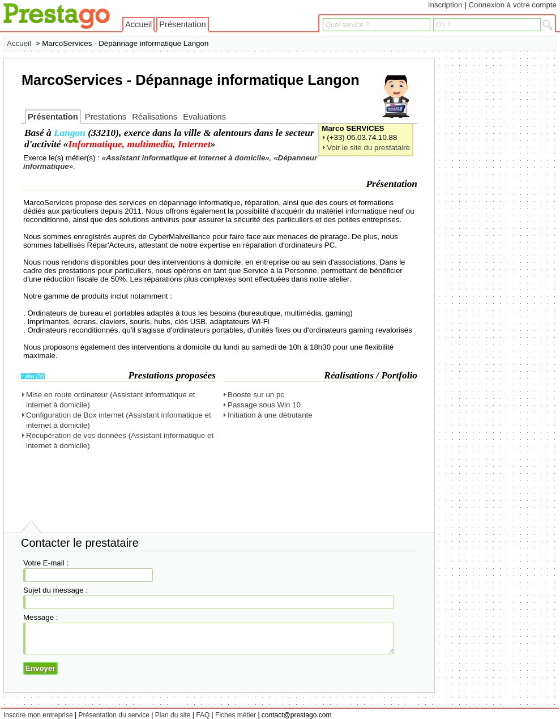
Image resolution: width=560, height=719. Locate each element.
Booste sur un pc (256, 394)
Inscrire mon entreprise (38, 715)
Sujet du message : (55, 590)
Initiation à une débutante (270, 415)
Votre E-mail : (46, 563)
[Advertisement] (511, 228)
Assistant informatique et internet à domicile (185, 158)
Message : (40, 617)
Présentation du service (114, 715)
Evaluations (204, 116)
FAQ (203, 715)
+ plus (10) (33, 376)
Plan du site (173, 715)
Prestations (105, 116)
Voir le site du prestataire (368, 147)
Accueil (138, 24)
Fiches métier (235, 715)
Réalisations (154, 116)
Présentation (182, 24)
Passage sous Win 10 (264, 405)
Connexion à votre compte (512, 5)
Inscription (445, 5)
